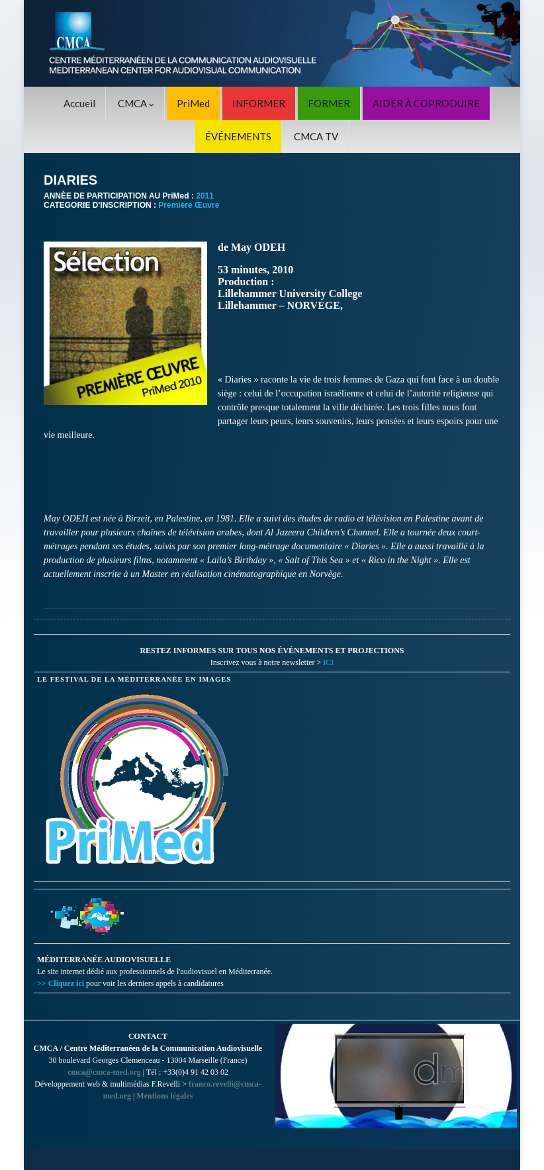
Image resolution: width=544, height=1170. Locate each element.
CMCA (136, 103)
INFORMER (258, 103)
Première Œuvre (188, 205)
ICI (328, 662)
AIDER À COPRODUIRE (426, 103)
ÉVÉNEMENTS (238, 136)
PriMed (193, 103)
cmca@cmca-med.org (104, 1072)
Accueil (79, 103)
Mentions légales (164, 1096)
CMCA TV (316, 136)
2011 (205, 196)
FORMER (329, 103)
